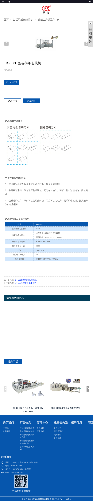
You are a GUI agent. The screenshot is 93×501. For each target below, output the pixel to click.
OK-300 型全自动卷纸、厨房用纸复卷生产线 (28, 409)
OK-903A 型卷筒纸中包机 (26, 283)
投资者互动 (55, 431)
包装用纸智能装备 (24, 431)
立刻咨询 (13, 82)
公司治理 (54, 438)
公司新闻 (37, 428)
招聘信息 (73, 422)
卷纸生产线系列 (46, 19)
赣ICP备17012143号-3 (61, 499)
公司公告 (54, 428)
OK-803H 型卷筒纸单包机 (26, 280)
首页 (6, 19)
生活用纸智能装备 (23, 19)
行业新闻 (37, 431)
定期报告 (54, 435)
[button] (86, 44)
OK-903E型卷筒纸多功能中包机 (65, 408)
